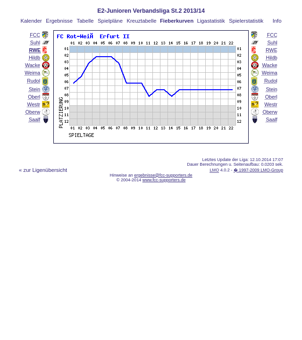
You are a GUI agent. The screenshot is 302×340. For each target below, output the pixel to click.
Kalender (31, 21)
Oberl (34, 97)
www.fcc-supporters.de (164, 180)
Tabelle (85, 21)
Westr (34, 104)
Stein (34, 89)
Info (277, 21)
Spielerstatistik (246, 21)
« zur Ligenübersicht (43, 170)
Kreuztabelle (142, 21)
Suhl (35, 42)
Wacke (32, 65)
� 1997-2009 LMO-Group (258, 170)
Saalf (34, 119)
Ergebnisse (59, 21)
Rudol (33, 81)
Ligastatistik (211, 21)
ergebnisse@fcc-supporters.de (163, 175)
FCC (35, 35)
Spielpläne (110, 21)
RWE (271, 50)
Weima (32, 73)
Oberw (32, 112)
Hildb (34, 57)
